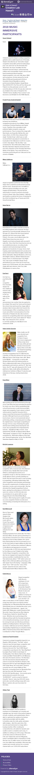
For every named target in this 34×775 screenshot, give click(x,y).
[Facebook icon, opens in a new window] (21, 14)
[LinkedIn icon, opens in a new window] (31, 14)
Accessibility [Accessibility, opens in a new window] (7, 762)
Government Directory (26, 1)
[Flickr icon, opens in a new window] (23, 14)
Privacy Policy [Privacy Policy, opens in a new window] (7, 765)
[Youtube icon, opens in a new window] (26, 14)
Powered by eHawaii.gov (9, 769)
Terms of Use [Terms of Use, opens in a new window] (7, 760)
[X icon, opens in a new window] (15, 14)
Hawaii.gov (7, 1)
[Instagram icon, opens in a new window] (28, 14)
